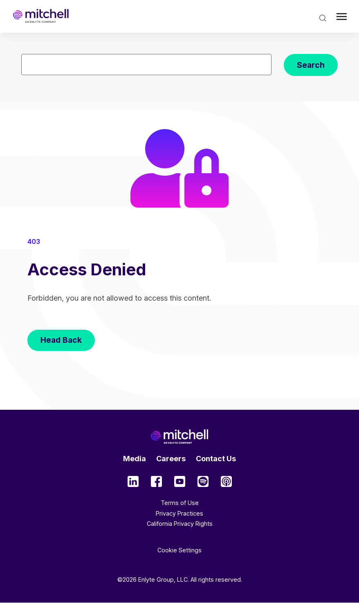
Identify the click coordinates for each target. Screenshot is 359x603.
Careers (171, 458)
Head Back (61, 340)
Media (134, 458)
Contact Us (216, 458)
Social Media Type (133, 481)
